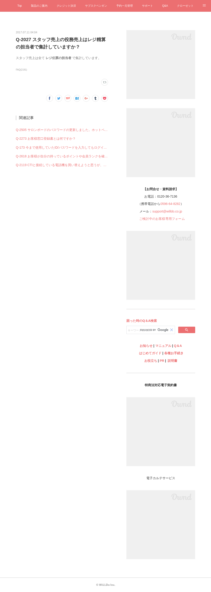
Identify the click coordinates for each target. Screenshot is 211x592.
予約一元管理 (124, 5)
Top (19, 5)
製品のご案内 (39, 5)
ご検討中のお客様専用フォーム (162, 219)
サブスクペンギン (96, 5)
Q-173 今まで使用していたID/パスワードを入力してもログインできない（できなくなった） (62, 147)
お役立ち (150, 361)
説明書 (172, 361)
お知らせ (146, 346)
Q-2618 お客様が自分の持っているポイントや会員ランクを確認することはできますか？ (62, 156)
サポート (147, 5)
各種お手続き (173, 353)
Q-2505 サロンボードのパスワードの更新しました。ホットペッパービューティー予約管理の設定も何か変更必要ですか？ (62, 130)
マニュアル (163, 346)
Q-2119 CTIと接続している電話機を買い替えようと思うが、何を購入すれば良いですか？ (62, 165)
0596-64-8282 (170, 204)
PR (162, 361)
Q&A (165, 5)
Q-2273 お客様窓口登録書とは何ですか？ (46, 138)
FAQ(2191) (21, 69)
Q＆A (178, 346)
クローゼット (185, 5)
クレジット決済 (66, 5)
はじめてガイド (149, 353)
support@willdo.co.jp (167, 211)
